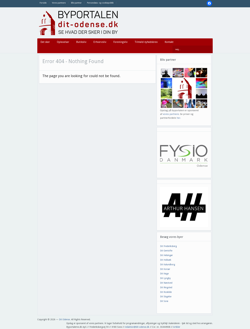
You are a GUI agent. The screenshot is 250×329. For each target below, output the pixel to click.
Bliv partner (76, 3)
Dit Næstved (166, 283)
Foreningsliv (120, 41)
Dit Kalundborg (167, 264)
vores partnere (171, 114)
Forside (43, 3)
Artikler (176, 327)
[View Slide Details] (184, 207)
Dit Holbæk (165, 260)
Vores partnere (59, 3)
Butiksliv (81, 41)
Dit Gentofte (166, 250)
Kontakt (169, 41)
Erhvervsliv (99, 41)
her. (179, 117)
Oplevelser (63, 41)
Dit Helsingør (166, 255)
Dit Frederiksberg (168, 246)
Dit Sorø (164, 301)
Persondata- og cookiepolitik (100, 3)
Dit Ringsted (166, 287)
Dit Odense (64, 319)
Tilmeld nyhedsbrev (146, 41)
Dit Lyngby (165, 278)
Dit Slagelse (165, 296)
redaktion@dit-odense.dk (137, 327)
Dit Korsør (165, 269)
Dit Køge (164, 273)
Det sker (45, 41)
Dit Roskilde (166, 292)
